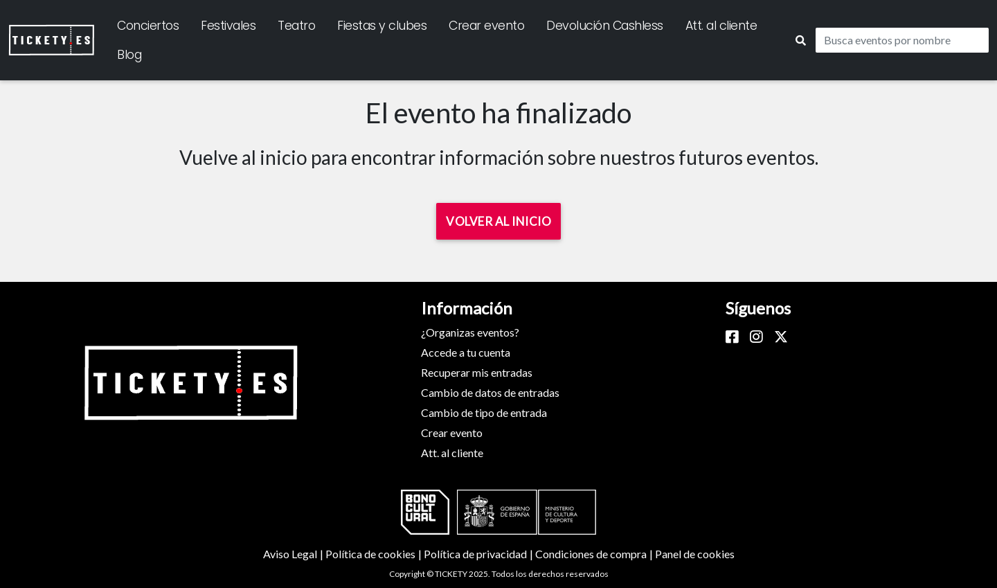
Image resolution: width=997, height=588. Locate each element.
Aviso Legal (294, 553)
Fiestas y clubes (381, 25)
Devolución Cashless (604, 25)
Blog (129, 54)
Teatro (296, 25)
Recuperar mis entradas (476, 372)
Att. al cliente (721, 25)
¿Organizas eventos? (470, 332)
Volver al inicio (498, 221)
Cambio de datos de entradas (490, 392)
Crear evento (486, 25)
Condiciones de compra (595, 553)
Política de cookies (374, 553)
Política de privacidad (479, 553)
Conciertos (148, 25)
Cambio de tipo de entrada (484, 412)
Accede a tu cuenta (465, 352)
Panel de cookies (695, 553)
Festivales (228, 25)
